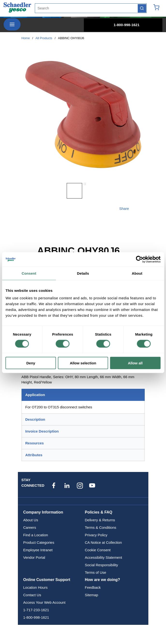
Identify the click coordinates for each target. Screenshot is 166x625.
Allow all (135, 363)
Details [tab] (83, 273)
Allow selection (83, 363)
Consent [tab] (29, 273)
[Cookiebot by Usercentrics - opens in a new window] (139, 259)
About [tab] (137, 273)
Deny (30, 363)
